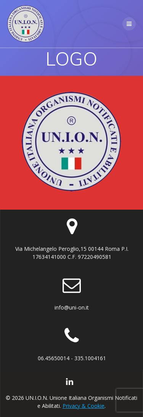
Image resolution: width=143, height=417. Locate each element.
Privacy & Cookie (83, 405)
